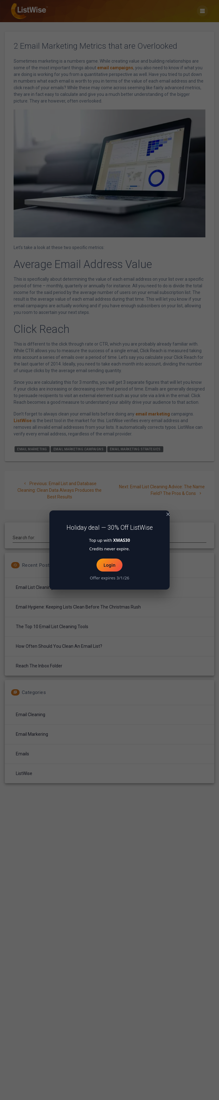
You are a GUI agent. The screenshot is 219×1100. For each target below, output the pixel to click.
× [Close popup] (168, 514)
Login (109, 565)
